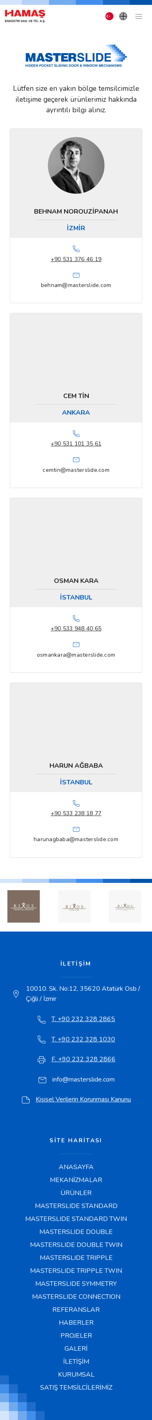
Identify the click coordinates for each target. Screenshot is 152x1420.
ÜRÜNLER (76, 1193)
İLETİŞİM (76, 1361)
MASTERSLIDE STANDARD (76, 1206)
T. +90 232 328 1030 (83, 1039)
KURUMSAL (76, 1374)
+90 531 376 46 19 (76, 259)
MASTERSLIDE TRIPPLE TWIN (76, 1270)
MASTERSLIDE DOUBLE (76, 1231)
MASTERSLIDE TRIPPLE (76, 1257)
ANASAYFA (76, 1167)
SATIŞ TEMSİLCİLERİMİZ (76, 1387)
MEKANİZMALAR (76, 1180)
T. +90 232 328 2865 (83, 1019)
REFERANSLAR (76, 1309)
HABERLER (76, 1322)
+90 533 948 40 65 (76, 628)
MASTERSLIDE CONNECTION (76, 1296)
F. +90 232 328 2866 (83, 1059)
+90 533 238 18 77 (76, 813)
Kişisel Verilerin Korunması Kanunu (83, 1099)
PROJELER (76, 1335)
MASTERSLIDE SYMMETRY (76, 1283)
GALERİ (76, 1348)
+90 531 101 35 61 (76, 444)
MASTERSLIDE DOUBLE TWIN (76, 1244)
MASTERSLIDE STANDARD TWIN (76, 1218)
